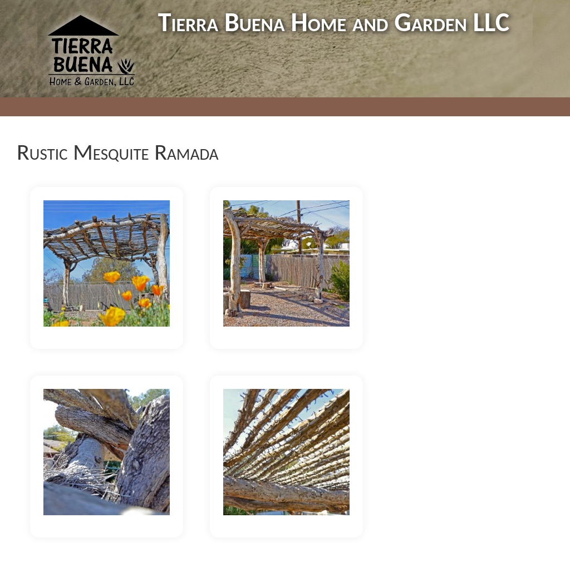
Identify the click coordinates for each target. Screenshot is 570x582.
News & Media (346, 106)
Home (141, 106)
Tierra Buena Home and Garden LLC (333, 22)
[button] (106, 263)
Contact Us (419, 106)
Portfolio (191, 106)
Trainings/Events (262, 106)
